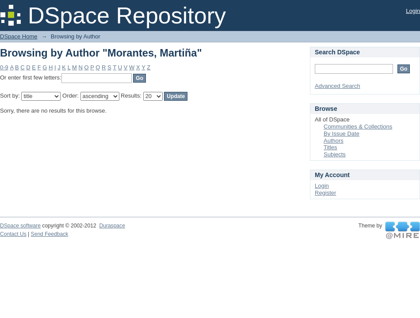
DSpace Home (19, 36)
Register (325, 192)
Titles (330, 147)
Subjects (335, 154)
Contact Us (13, 234)
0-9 (4, 67)
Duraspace (112, 226)
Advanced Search (337, 86)
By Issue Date (341, 133)
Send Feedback (50, 234)
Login (413, 11)
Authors (334, 140)
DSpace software (20, 226)
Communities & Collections (358, 126)
